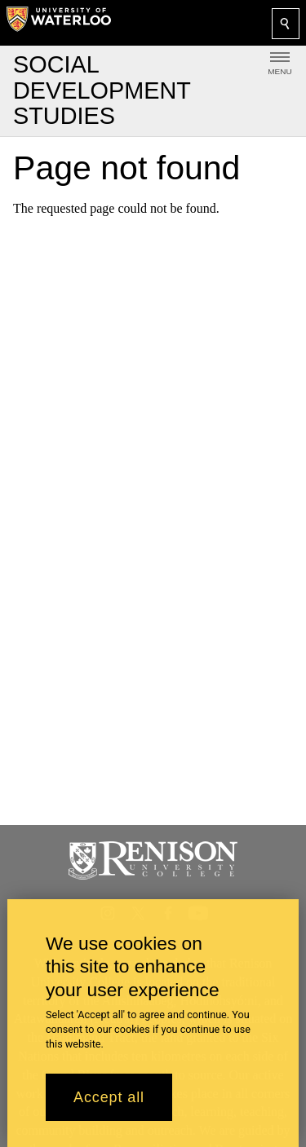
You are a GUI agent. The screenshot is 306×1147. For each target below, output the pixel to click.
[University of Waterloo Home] (59, 23)
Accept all (108, 1100)
